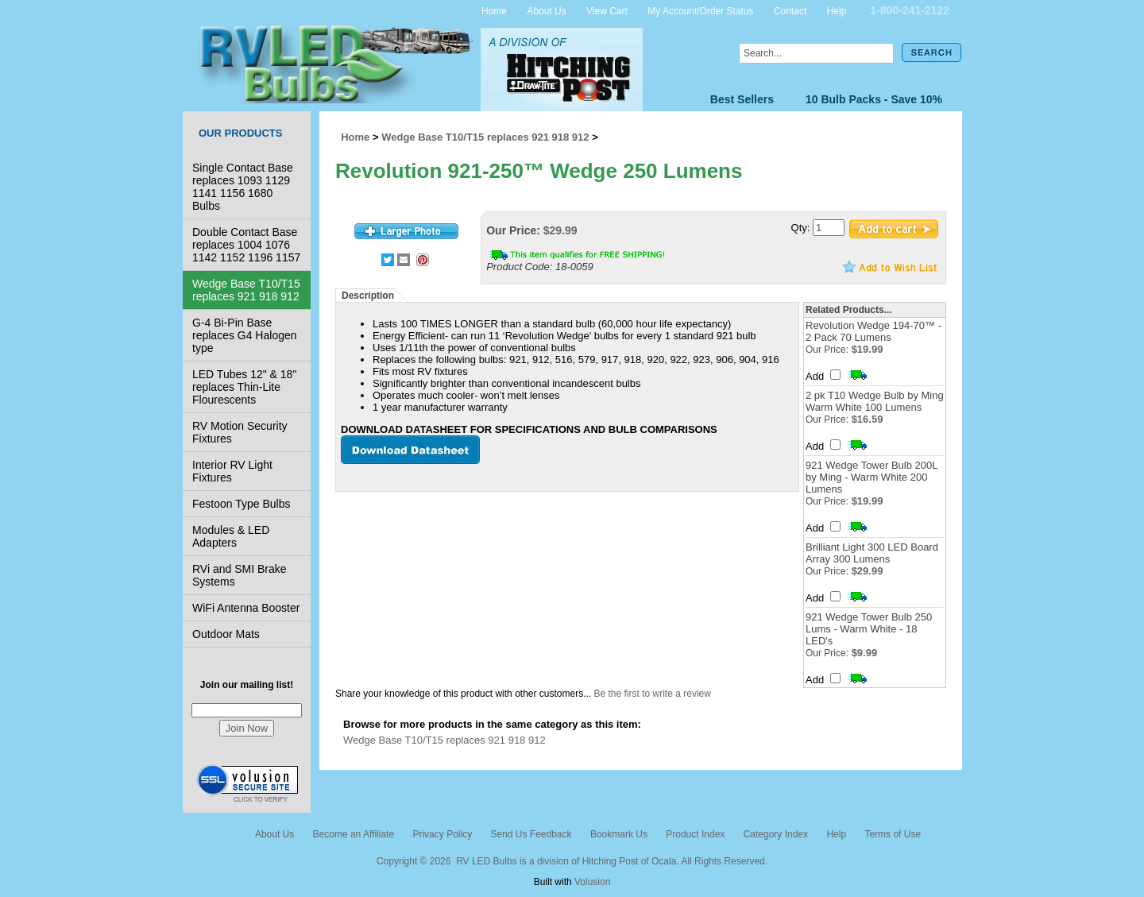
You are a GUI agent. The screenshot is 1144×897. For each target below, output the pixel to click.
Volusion (592, 881)
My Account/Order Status (700, 10)
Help (837, 10)
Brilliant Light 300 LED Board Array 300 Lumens (872, 553)
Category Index (776, 834)
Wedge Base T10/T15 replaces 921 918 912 (246, 290)
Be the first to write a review (652, 693)
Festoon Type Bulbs (241, 503)
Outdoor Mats (226, 634)
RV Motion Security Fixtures (240, 432)
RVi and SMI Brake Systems (239, 575)
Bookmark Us (618, 834)
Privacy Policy (442, 834)
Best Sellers (742, 99)
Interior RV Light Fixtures (232, 471)
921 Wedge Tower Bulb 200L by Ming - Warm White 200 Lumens (871, 477)
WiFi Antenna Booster (246, 607)
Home (494, 10)
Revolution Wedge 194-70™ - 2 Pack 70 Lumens (873, 331)
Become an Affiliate (354, 834)
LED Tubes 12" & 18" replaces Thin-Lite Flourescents (244, 387)
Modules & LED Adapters (230, 536)
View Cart (607, 10)
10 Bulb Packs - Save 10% (874, 99)
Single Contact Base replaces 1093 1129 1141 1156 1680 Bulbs (242, 186)
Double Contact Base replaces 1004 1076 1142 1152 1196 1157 (246, 245)
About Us (546, 10)
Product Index (695, 834)
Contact (790, 10)
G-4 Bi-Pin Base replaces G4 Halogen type (244, 335)
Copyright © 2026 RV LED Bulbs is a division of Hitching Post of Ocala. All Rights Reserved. (572, 861)
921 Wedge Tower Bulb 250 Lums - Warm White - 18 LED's (869, 629)
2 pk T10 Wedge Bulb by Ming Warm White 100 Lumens (875, 401)
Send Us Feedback (530, 834)
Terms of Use (892, 834)
